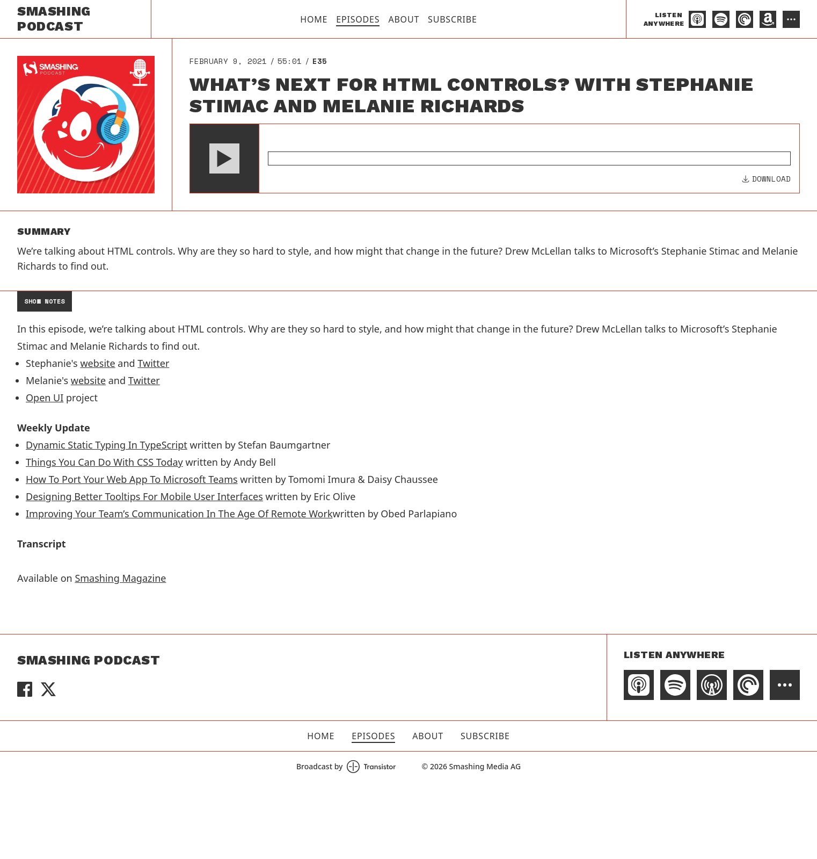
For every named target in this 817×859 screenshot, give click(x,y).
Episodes (358, 19)
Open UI (44, 397)
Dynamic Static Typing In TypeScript (106, 444)
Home (313, 19)
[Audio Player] (494, 158)
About (403, 19)
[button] (224, 158)
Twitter (153, 363)
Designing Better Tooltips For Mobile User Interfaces (144, 496)
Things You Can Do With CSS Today (104, 462)
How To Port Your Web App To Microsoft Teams (132, 479)
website (97, 363)
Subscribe (452, 19)
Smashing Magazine (120, 578)
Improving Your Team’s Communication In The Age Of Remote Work (179, 513)
